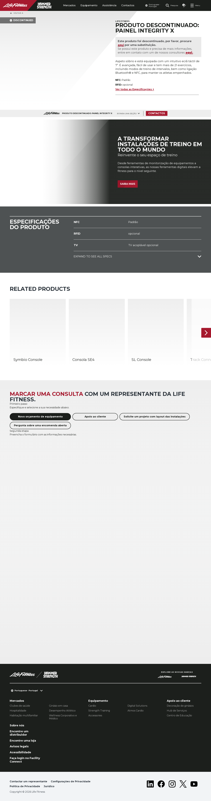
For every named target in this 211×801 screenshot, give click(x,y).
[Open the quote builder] (184, 5)
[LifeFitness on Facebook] (161, 784)
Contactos (127, 5)
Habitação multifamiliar (24, 715)
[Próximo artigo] (206, 333)
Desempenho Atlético (62, 710)
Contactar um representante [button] (28, 781)
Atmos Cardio (136, 710)
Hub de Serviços (177, 710)
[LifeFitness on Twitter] (183, 784)
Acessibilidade (20, 752)
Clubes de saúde (20, 705)
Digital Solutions (137, 705)
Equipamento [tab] (88, 5)
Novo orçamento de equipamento (40, 416)
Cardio (92, 705)
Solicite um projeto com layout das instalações (154, 416)
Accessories (95, 715)
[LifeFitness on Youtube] (194, 784)
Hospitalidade (18, 710)
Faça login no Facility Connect (25, 759)
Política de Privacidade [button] (25, 786)
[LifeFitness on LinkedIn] (150, 784)
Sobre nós (17, 725)
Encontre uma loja (23, 740)
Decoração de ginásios (180, 705)
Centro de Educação (179, 715)
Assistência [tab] (109, 5)
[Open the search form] (171, 5)
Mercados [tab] (69, 5)
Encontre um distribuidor (19, 733)
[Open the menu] (195, 5)
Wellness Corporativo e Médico (63, 717)
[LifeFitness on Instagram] (172, 784)
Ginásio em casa (58, 705)
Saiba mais (127, 183)
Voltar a (16, 13)
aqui (121, 45)
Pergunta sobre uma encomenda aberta (40, 425)
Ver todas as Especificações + (134, 89)
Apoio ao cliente (95, 416)
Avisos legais (19, 746)
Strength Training (99, 710)
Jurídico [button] (49, 786)
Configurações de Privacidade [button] (70, 781)
